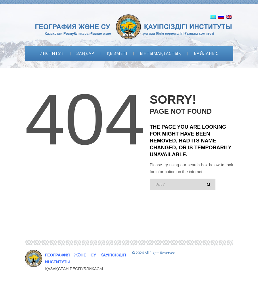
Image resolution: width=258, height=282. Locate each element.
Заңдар (85, 53)
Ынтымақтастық (160, 53)
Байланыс (206, 53)
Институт (51, 53)
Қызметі (117, 53)
